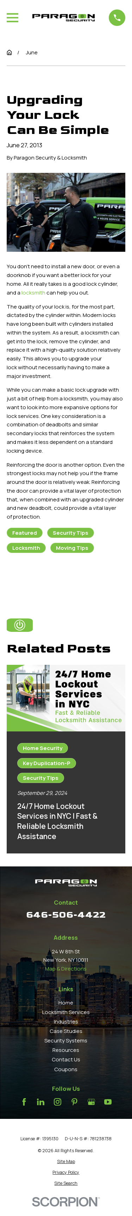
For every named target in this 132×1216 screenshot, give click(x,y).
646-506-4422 (66, 914)
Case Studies (66, 1031)
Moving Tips (72, 548)
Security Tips (70, 532)
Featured (24, 532)
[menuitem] (66, 1161)
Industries (66, 1021)
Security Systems (65, 1040)
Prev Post (34, 579)
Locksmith (26, 548)
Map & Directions (66, 968)
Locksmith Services (66, 1012)
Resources (65, 1050)
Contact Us (66, 1059)
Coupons (65, 1069)
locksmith (33, 292)
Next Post (96, 579)
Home (65, 1002)
